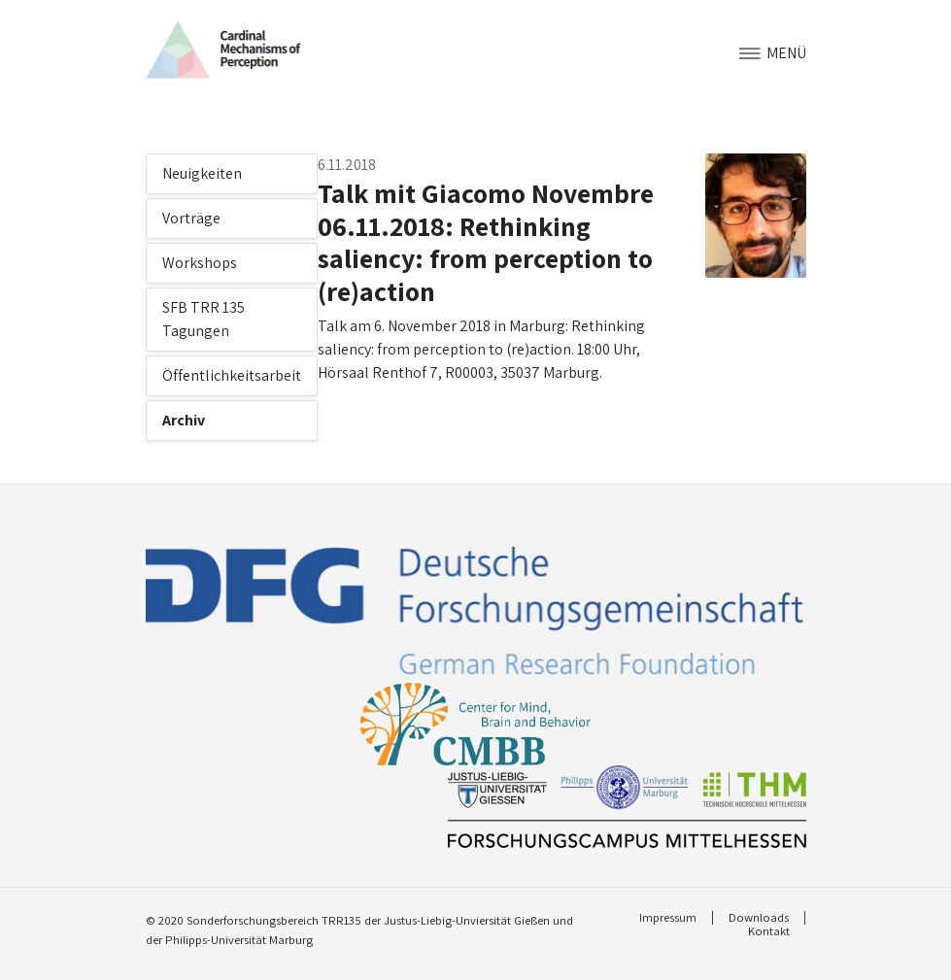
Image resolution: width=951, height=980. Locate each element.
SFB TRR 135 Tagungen (203, 319)
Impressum (667, 918)
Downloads (759, 918)
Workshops (199, 263)
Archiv (183, 420)
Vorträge (191, 218)
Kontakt (769, 931)
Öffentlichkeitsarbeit (231, 375)
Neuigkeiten (202, 173)
